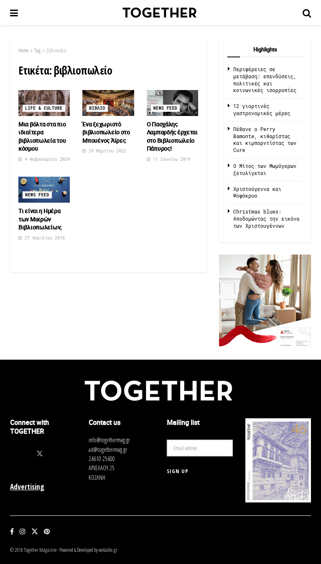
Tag (37, 50)
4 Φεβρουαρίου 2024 (44, 159)
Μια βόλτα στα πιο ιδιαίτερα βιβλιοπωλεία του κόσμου (42, 136)
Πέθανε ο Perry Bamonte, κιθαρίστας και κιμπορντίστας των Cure (264, 139)
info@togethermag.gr (109, 440)
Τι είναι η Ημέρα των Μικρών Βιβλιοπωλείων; (39, 219)
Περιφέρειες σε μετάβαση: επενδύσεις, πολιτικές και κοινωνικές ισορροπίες (264, 79)
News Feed (165, 108)
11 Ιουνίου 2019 (169, 159)
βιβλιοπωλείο (56, 50)
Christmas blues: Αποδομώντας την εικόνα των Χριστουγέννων (266, 218)
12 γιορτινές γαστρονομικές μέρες (261, 109)
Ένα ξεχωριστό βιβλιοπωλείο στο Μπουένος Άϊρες (106, 132)
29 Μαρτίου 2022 (104, 151)
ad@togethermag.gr (108, 449)
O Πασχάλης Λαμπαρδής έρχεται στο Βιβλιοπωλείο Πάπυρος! (172, 136)
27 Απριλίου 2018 (41, 238)
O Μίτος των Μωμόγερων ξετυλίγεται (264, 169)
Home (23, 50)
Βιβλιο (97, 108)
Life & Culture (44, 108)
